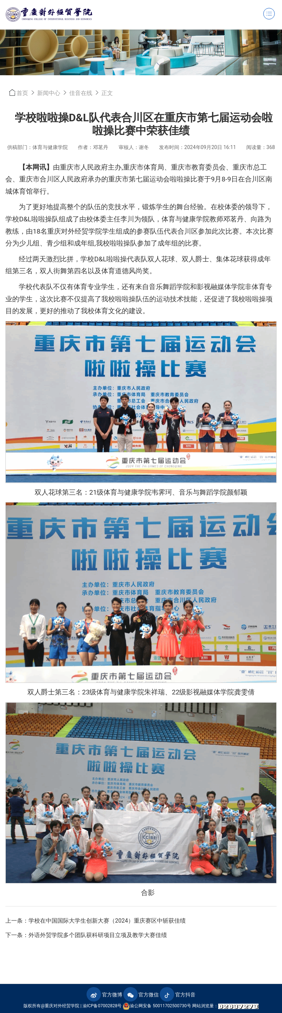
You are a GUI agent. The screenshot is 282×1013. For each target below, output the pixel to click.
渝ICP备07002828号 (102, 1005)
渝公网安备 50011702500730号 (157, 1006)
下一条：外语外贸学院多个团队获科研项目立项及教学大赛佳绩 (86, 935)
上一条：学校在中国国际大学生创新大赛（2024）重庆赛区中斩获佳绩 (95, 920)
